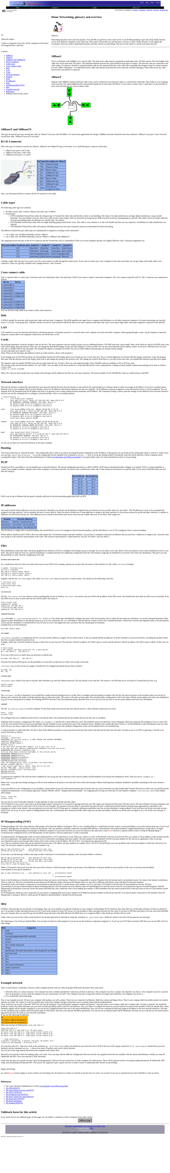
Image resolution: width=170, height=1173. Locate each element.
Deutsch (149, 10)
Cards (8, 72)
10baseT (9, 58)
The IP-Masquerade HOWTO (17, 1128)
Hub (7, 68)
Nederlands (164, 10)
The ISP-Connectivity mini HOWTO (20, 1131)
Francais (156, 10)
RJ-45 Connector (12, 62)
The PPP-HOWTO (13, 1122)
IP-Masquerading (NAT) (15, 85)
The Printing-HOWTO (14, 1137)
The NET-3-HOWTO (14, 1126)
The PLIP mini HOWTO (15, 1133)
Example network (12, 89)
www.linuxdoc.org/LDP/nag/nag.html (53, 1120)
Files (8, 83)
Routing (9, 77)
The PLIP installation (14, 1135)
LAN (8, 70)
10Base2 (9, 55)
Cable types (10, 64)
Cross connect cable (13, 66)
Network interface (13, 75)
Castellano (142, 10)
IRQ (7, 87)
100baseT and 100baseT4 (15, 60)
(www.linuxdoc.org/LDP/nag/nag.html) (66, 467)
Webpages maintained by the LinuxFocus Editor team (85, 1160)
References (10, 92)
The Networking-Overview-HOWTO (20, 1124)
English (135, 10)
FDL (91, 1162)
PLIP (8, 79)
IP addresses (10, 81)
